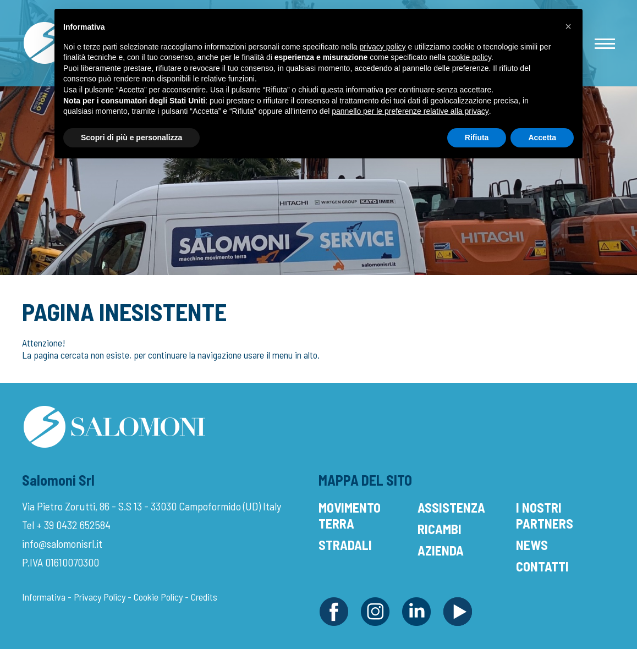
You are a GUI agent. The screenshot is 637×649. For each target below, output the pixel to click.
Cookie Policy (158, 597)
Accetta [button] (542, 137)
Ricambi (440, 529)
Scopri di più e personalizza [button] (131, 137)
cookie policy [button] (469, 57)
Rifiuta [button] (477, 137)
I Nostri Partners (544, 515)
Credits (204, 597)
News (532, 545)
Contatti (542, 566)
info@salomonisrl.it (62, 543)
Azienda (441, 550)
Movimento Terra (349, 515)
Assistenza (451, 507)
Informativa (43, 597)
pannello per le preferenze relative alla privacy (410, 111)
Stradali (345, 545)
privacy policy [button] (383, 46)
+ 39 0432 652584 (73, 524)
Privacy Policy (99, 597)
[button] (568, 26)
